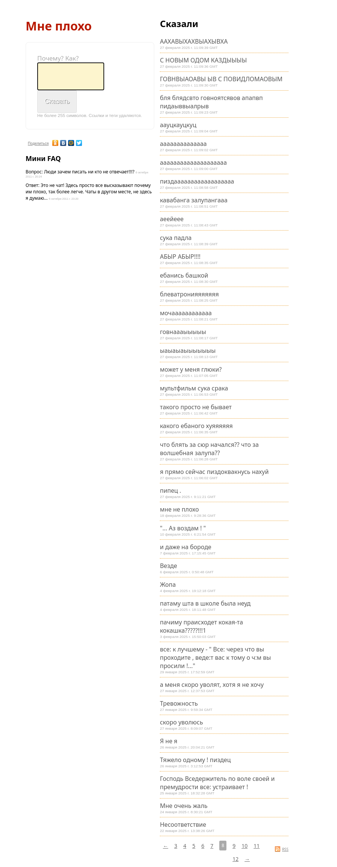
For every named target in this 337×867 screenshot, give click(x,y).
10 (244, 845)
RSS (285, 849)
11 (257, 845)
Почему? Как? (58, 58)
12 (235, 858)
